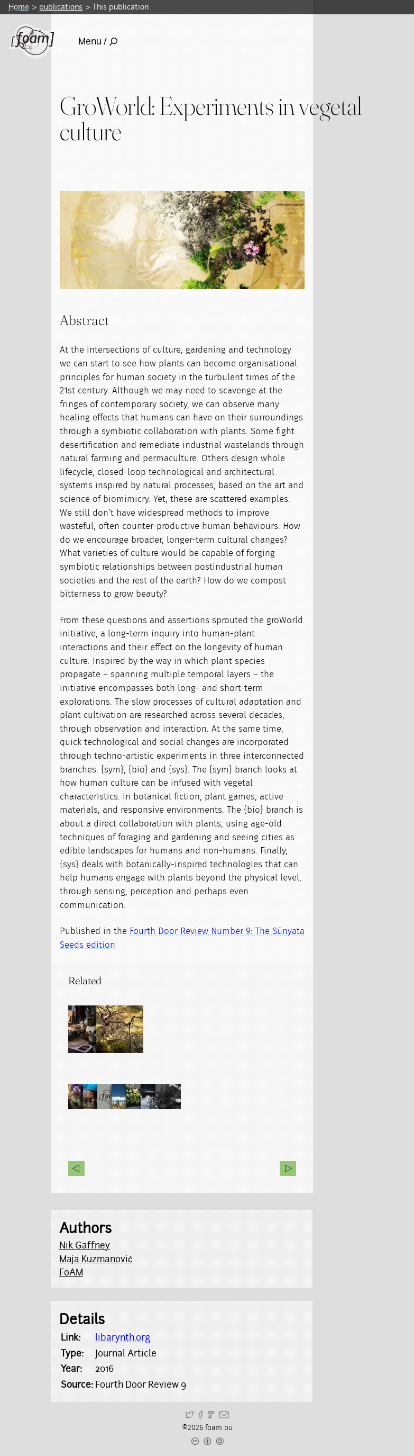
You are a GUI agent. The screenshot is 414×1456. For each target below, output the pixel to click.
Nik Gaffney (84, 1245)
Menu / (97, 41)
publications (60, 7)
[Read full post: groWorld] (139, 1029)
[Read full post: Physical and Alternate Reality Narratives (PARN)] (92, 1029)
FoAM (71, 1272)
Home (18, 7)
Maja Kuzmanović (96, 1259)
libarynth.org (122, 1337)
